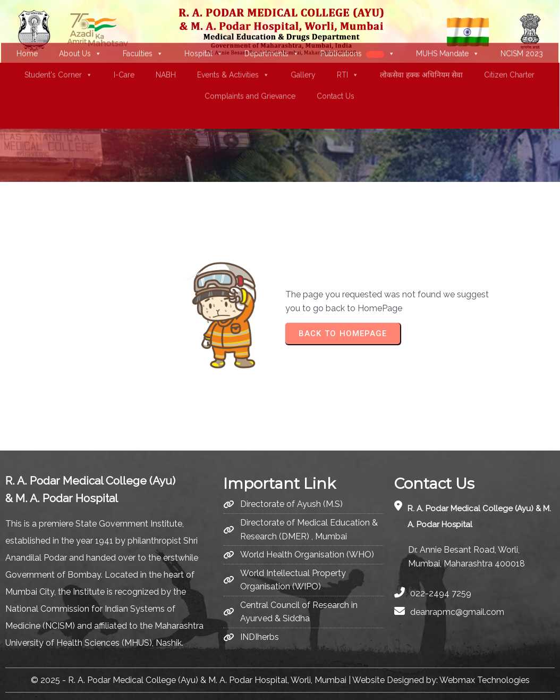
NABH (165, 49)
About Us (79, 27)
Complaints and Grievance (249, 70)
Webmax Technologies (484, 679)
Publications (357, 27)
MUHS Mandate (446, 27)
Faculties (142, 27)
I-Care (123, 49)
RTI (347, 49)
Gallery (302, 49)
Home (26, 27)
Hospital (203, 27)
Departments (271, 27)
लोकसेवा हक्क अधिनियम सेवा (420, 49)
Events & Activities (233, 49)
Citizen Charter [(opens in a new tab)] (508, 49)
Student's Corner (58, 49)
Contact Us (335, 70)
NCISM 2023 (520, 27)
